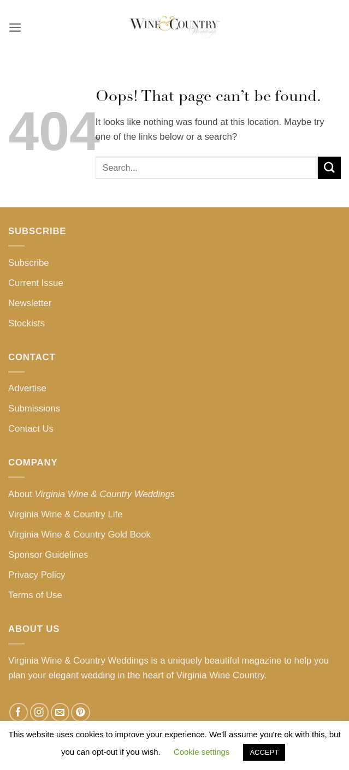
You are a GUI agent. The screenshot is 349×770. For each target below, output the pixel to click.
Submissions (34, 408)
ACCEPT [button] (264, 752)
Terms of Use (35, 595)
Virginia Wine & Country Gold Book (79, 534)
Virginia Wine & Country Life (65, 514)
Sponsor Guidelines (48, 555)
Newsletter (29, 303)
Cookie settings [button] (202, 751)
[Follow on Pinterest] (80, 712)
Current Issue (35, 283)
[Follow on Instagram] (39, 712)
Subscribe (28, 263)
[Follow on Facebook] (18, 712)
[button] (15, 27)
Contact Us (31, 428)
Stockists (26, 323)
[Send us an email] (60, 712)
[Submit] (329, 168)
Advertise (27, 388)
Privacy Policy (36, 575)
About (91, 494)
